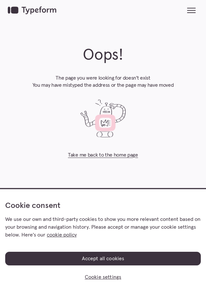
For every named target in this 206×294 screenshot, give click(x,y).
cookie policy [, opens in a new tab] (62, 234)
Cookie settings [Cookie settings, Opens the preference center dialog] (103, 277)
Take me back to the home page (103, 155)
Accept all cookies (103, 258)
